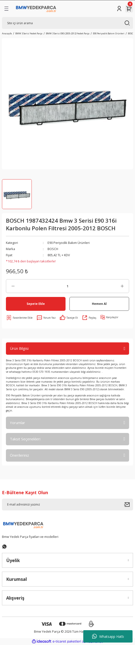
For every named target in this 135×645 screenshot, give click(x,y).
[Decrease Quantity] (13, 286)
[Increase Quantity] (122, 286)
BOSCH (53, 249)
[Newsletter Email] (67, 504)
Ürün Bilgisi (19, 348)
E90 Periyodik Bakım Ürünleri (69, 242)
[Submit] (128, 504)
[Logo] (36, 8)
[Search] (67, 23)
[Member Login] (119, 9)
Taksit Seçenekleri (25, 438)
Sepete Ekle (36, 304)
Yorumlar (17, 422)
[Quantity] (67, 286)
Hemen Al (99, 304)
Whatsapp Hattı (108, 636)
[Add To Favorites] (19, 318)
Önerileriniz (19, 455)
